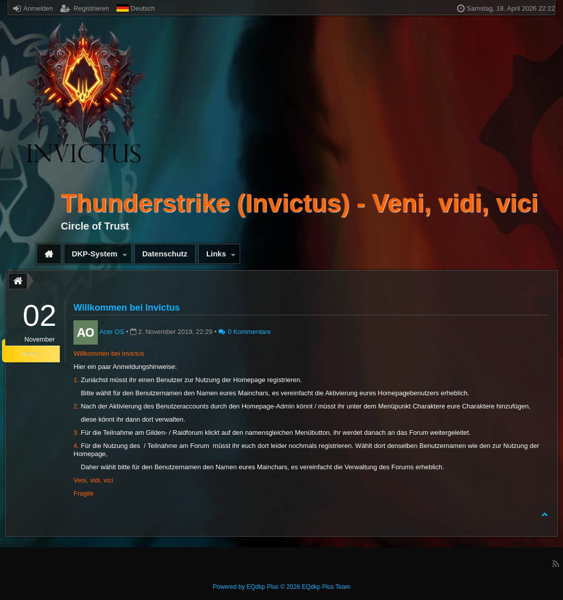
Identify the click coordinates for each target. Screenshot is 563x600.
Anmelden (33, 8)
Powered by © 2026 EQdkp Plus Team (281, 586)
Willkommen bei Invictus (126, 308)
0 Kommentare (244, 331)
